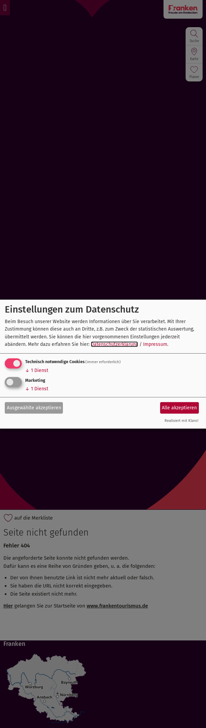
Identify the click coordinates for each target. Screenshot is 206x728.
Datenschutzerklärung (114, 344)
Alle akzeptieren (179, 408)
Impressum (155, 344)
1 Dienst (36, 370)
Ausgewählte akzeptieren (34, 408)
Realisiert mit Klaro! (182, 420)
